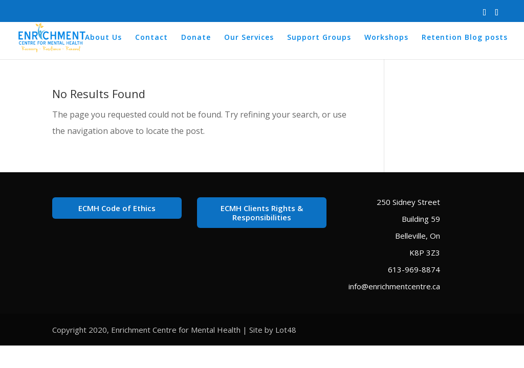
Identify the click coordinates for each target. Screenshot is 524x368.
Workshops (386, 38)
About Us (103, 38)
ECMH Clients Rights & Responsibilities (262, 212)
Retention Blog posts (465, 38)
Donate (196, 38)
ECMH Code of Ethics (117, 208)
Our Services (249, 38)
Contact (151, 38)
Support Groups (319, 38)
